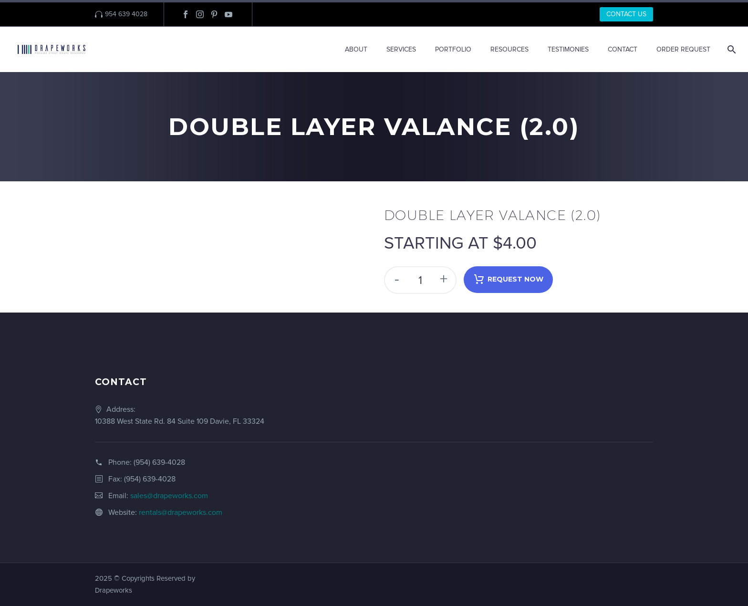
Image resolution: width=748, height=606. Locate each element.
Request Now (508, 280)
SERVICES (401, 49)
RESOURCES (509, 49)
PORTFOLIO (453, 49)
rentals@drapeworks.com (180, 512)
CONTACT (622, 49)
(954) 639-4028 (159, 462)
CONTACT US (626, 14)
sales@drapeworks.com (169, 496)
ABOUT (356, 49)
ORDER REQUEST (683, 49)
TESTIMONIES (568, 49)
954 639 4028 (126, 14)
